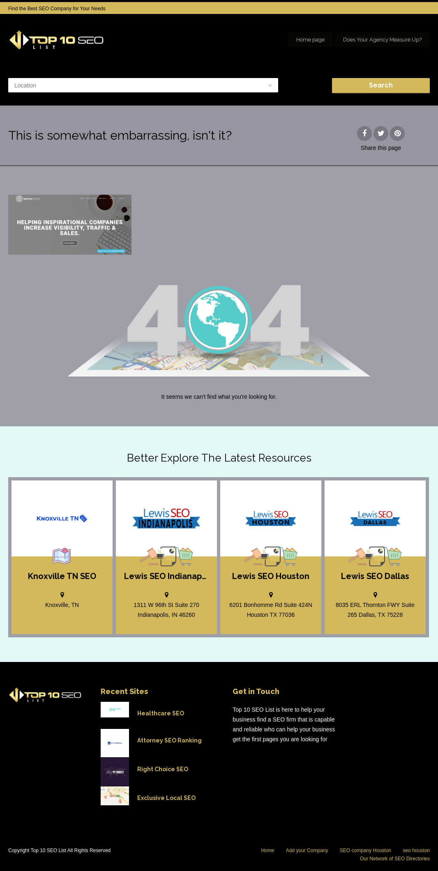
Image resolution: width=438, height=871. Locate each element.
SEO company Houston (365, 850)
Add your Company (307, 850)
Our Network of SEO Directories (395, 859)
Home (267, 850)
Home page (310, 40)
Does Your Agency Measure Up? (382, 40)
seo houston (416, 850)
